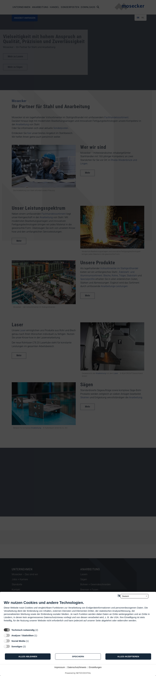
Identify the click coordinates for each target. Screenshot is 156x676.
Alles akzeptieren (128, 656)
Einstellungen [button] (95, 667)
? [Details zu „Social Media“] (31, 641)
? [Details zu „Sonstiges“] (28, 646)
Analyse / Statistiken (22, 635)
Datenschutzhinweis (76, 667)
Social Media (18, 641)
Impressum (59, 667)
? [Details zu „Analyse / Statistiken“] (40, 635)
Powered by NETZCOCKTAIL (78, 673)
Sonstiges (16, 646)
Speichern (78, 656)
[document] (78, 613)
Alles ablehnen (27, 656)
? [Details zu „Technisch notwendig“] (40, 630)
